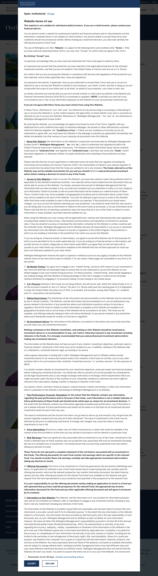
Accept (31, 563)
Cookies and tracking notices (70, 557)
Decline (49, 563)
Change (51, 14)
